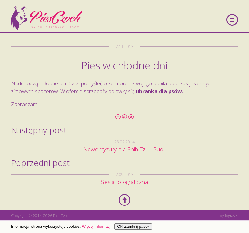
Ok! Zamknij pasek (133, 226)
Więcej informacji (97, 226)
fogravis (231, 215)
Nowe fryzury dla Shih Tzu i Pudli (124, 149)
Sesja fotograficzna (124, 182)
